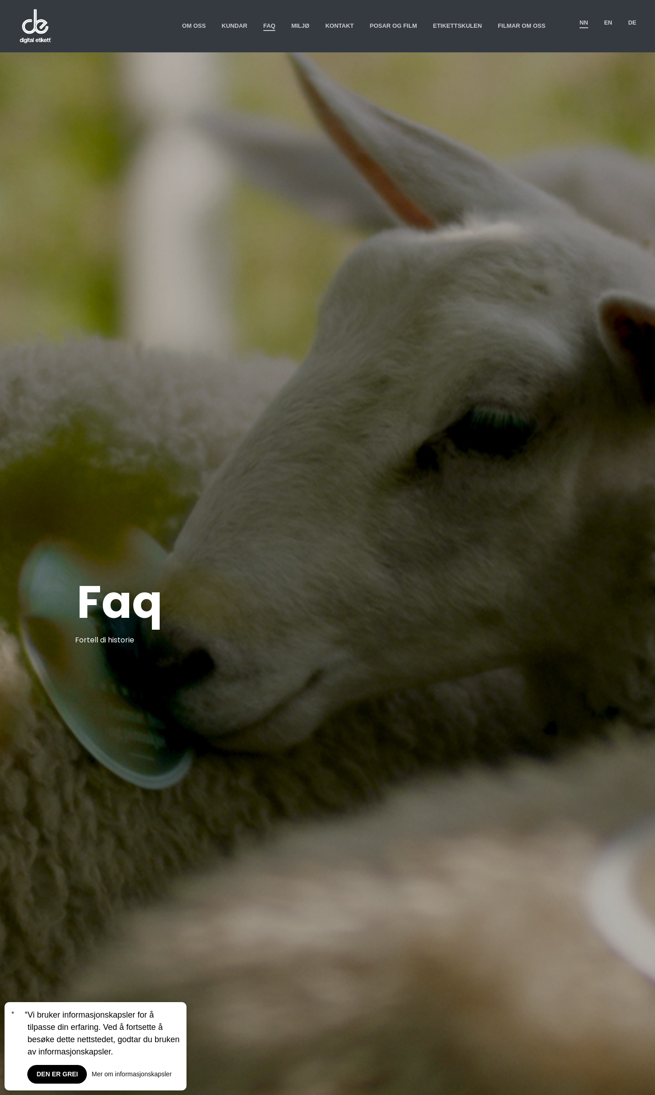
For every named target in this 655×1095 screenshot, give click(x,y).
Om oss (194, 25)
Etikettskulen (457, 25)
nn (583, 22)
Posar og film (393, 25)
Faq (269, 25)
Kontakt (339, 25)
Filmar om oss (521, 25)
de (632, 22)
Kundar (234, 25)
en (608, 22)
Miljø (300, 25)
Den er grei (57, 1074)
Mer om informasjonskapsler (131, 1074)
